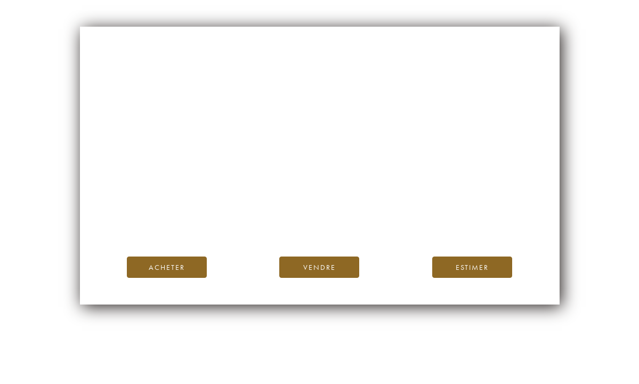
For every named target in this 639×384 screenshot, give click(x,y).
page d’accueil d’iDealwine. (448, 199)
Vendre (319, 267)
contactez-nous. (382, 223)
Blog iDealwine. (392, 211)
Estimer (472, 267)
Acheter (167, 267)
